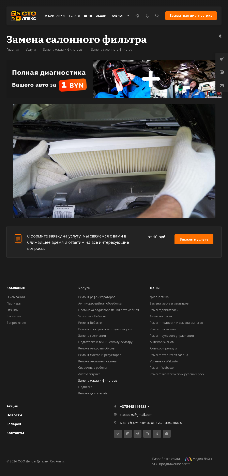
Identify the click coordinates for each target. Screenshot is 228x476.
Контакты (15, 432)
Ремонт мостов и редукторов (99, 355)
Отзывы (12, 310)
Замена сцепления (92, 335)
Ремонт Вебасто (90, 323)
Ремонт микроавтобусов (96, 348)
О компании (15, 297)
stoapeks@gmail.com (136, 414)
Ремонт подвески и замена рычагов (176, 323)
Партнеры (13, 303)
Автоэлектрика (89, 374)
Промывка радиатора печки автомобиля (108, 310)
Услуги (84, 287)
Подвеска (85, 387)
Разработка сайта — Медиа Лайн (182, 459)
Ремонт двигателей (92, 393)
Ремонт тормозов (163, 329)
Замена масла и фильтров (97, 380)
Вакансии (13, 316)
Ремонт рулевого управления (172, 335)
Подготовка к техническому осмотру (105, 342)
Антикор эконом (162, 342)
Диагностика (159, 297)
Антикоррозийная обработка (100, 303)
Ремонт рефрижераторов (97, 297)
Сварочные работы (92, 367)
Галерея (13, 424)
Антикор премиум (163, 348)
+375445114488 (133, 406)
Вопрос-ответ (16, 323)
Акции (12, 406)
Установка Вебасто (92, 316)
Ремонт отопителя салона (97, 361)
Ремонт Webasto (162, 367)
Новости (14, 415)
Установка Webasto (164, 361)
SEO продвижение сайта (171, 464)
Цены (154, 287)
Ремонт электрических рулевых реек (105, 329)
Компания (15, 287)
